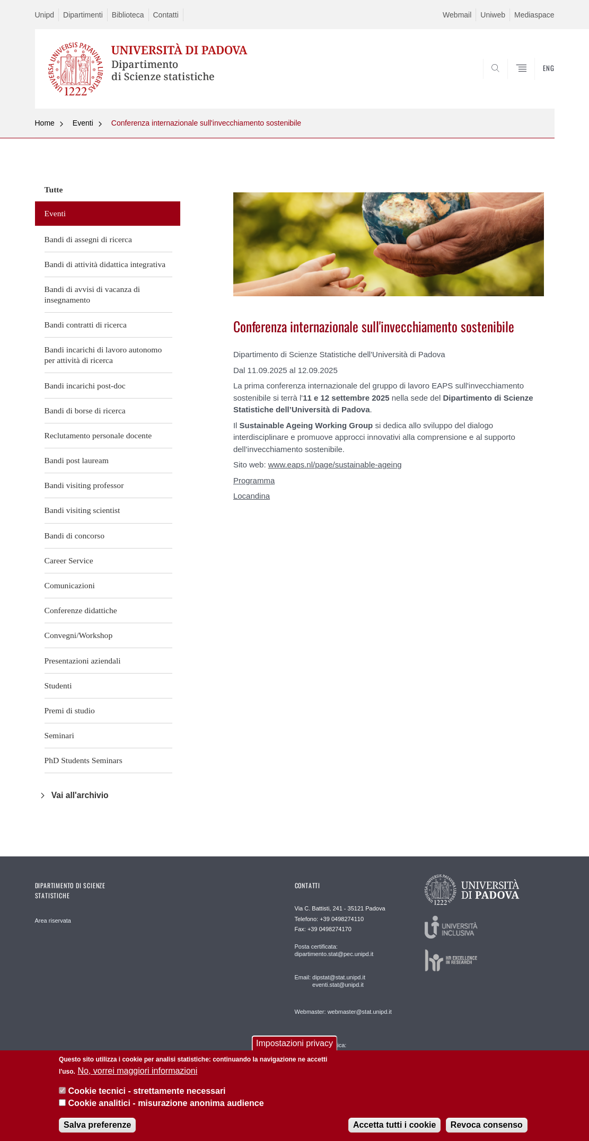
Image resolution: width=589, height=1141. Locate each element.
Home (45, 123)
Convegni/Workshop (79, 635)
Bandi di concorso (74, 535)
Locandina (251, 495)
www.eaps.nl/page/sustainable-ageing (335, 464)
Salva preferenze (97, 1124)
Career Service (69, 560)
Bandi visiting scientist (82, 510)
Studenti (58, 685)
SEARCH (535, 83)
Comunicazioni (70, 585)
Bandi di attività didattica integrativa (105, 264)
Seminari (59, 735)
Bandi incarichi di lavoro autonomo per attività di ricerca (103, 355)
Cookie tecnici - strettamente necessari (147, 1090)
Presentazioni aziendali (83, 660)
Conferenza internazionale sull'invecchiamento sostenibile (206, 123)
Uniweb (492, 15)
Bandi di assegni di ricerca (88, 239)
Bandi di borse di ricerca (85, 410)
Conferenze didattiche (81, 610)
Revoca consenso (487, 1124)
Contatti (166, 15)
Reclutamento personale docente (98, 435)
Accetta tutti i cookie (394, 1124)
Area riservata (53, 920)
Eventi (83, 123)
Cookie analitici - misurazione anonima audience (166, 1103)
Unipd (45, 15)
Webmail (457, 15)
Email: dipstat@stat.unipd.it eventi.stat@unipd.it (330, 981)
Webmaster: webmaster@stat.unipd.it (343, 1012)
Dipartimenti (83, 15)
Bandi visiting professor (84, 485)
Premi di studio (70, 710)
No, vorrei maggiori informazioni (137, 1070)
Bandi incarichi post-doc (85, 385)
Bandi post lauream (77, 460)
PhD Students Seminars (83, 760)
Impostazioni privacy (294, 1043)
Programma (254, 480)
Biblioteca (128, 15)
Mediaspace (534, 15)
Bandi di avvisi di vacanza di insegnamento (92, 294)
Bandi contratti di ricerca (86, 324)
